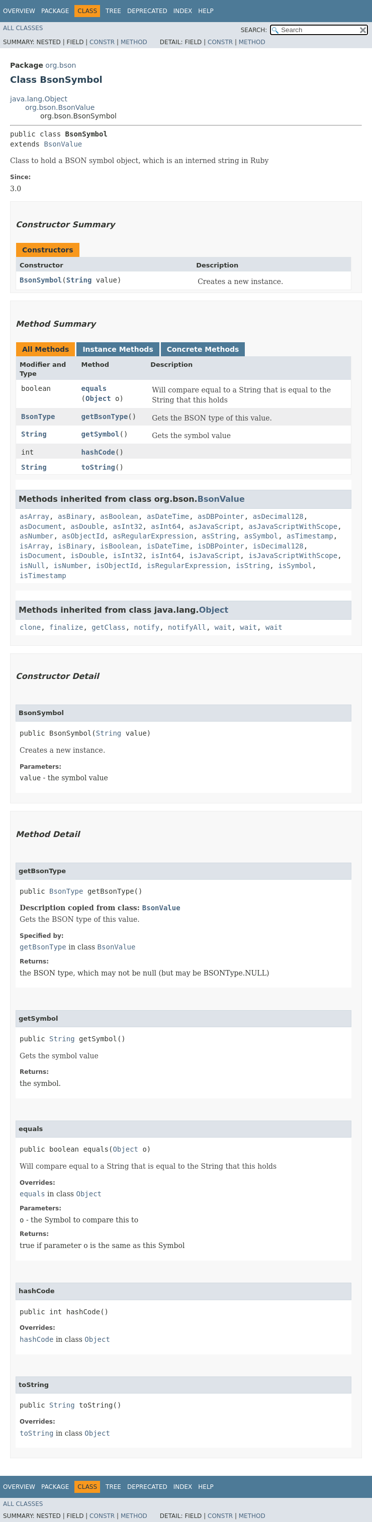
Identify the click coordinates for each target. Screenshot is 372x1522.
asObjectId (83, 536)
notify (147, 627)
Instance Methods (117, 349)
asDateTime (168, 516)
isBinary (74, 546)
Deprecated (147, 11)
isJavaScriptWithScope (292, 555)
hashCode (98, 452)
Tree (113, 11)
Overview (19, 11)
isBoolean (119, 546)
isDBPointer (221, 546)
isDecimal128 (278, 546)
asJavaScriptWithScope (292, 526)
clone (30, 627)
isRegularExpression (187, 566)
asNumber (36, 536)
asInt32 (127, 526)
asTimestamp (310, 536)
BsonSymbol (41, 280)
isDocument (41, 555)
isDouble (87, 555)
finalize (66, 627)
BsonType (38, 416)
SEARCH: (254, 30)
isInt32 (127, 555)
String (79, 280)
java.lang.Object (38, 99)
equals (94, 388)
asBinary (74, 516)
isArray (34, 546)
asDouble (87, 526)
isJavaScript (214, 555)
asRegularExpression (153, 536)
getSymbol (100, 434)
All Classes (23, 28)
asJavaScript (214, 526)
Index (183, 11)
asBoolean (119, 516)
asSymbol (261, 536)
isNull (32, 566)
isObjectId (117, 566)
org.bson (60, 65)
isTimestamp (43, 576)
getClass (108, 627)
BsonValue (63, 144)
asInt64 (165, 526)
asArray (34, 516)
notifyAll (187, 627)
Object (98, 398)
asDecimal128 (278, 516)
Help (206, 11)
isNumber (70, 566)
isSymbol (295, 566)
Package (55, 11)
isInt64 (165, 555)
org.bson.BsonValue (60, 107)
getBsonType (104, 416)
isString (252, 566)
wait (223, 627)
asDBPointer (221, 516)
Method (134, 42)
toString (98, 467)
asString (218, 536)
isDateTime (168, 546)
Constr (102, 42)
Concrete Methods (203, 349)
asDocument (41, 526)
